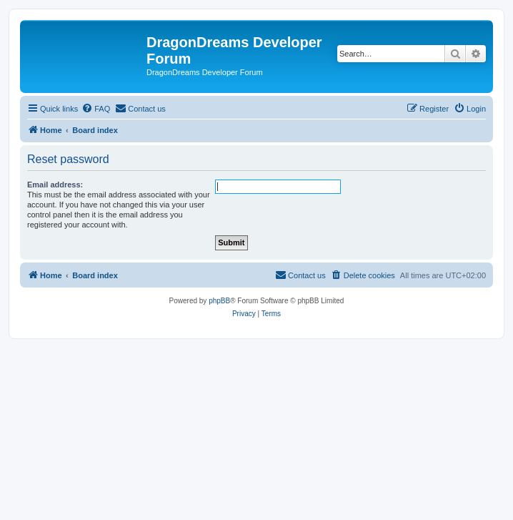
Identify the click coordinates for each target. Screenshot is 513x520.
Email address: (55, 184)
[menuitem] (95, 108)
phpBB (219, 301)
